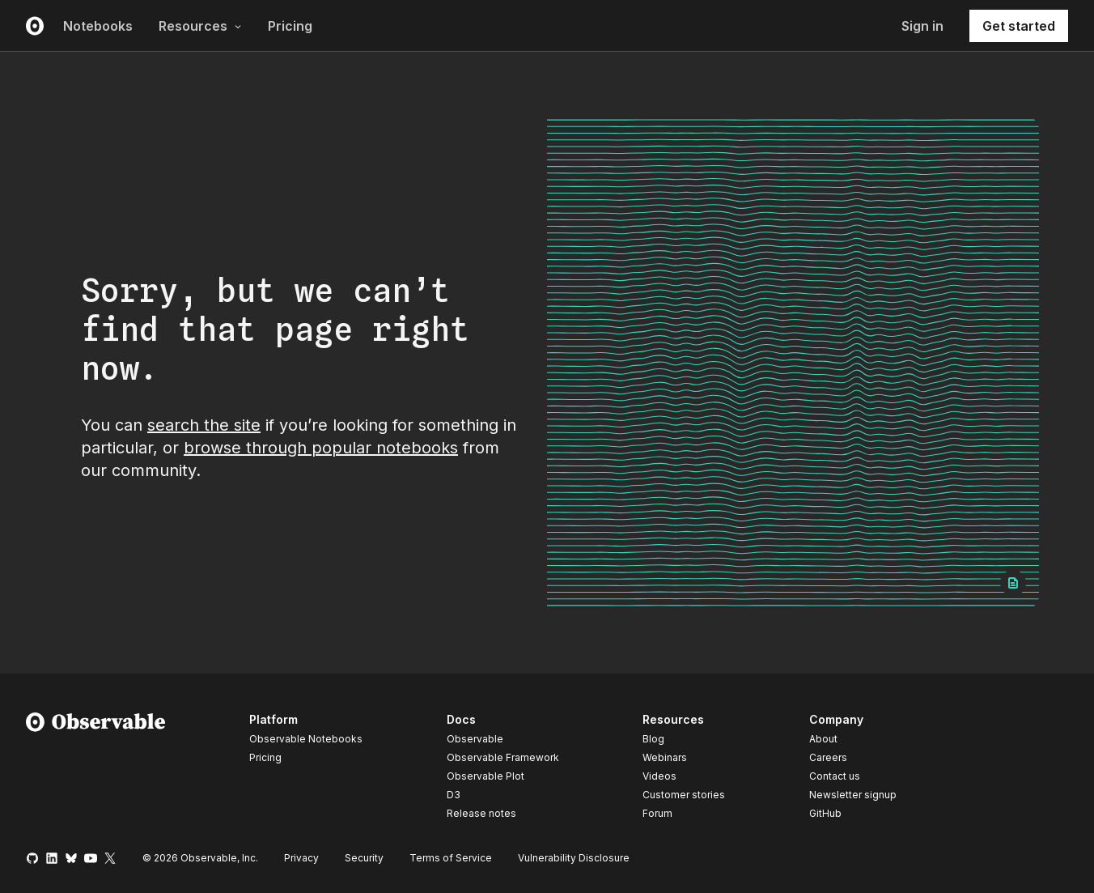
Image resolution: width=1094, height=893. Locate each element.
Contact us (834, 776)
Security (364, 858)
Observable (475, 739)
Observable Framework (503, 757)
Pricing (290, 26)
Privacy (301, 858)
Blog (653, 739)
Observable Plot (485, 776)
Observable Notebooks (306, 739)
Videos (659, 776)
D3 (453, 795)
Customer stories (683, 795)
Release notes (481, 813)
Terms (450, 858)
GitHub (825, 813)
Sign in (922, 26)
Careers (828, 757)
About (823, 739)
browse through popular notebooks (321, 447)
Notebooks (98, 26)
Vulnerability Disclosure (574, 858)
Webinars (664, 757)
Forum (657, 813)
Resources (200, 26)
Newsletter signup (853, 795)
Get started (1018, 26)
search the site (204, 425)
